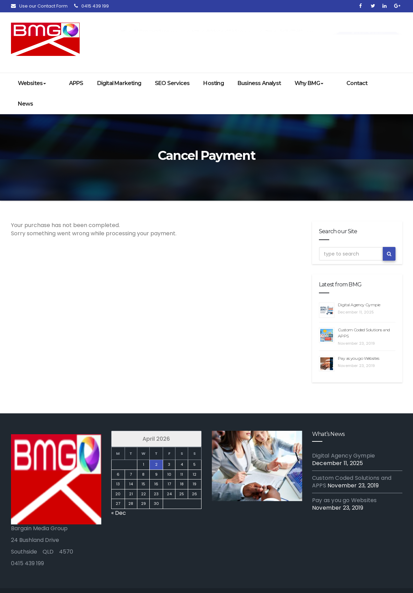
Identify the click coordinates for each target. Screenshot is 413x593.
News (370, 83)
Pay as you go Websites (358, 337)
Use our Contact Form (39, 6)
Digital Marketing (110, 83)
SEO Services (163, 83)
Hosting (204, 83)
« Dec (118, 492)
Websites (32, 83)
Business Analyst (250, 83)
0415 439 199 (91, 6)
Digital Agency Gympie (359, 284)
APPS (67, 83)
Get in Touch (368, 32)
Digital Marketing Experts (117, 580)
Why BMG (299, 83)
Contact (338, 83)
